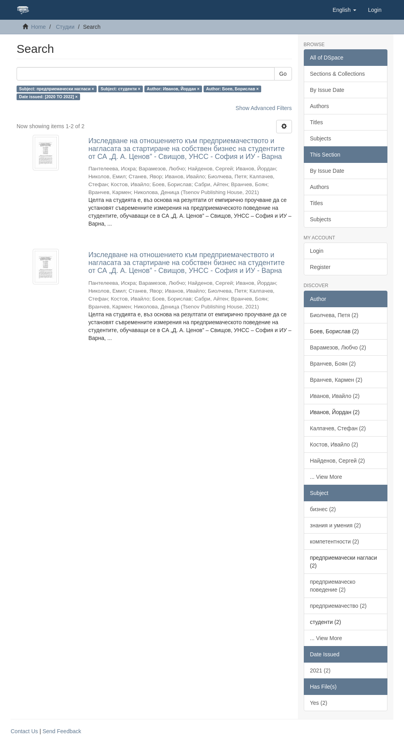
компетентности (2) (334, 541)
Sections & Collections (337, 74)
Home (38, 27)
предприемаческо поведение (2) (332, 586)
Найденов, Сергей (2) (337, 461)
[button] (344, 10)
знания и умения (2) (335, 525)
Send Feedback (62, 731)
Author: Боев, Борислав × (232, 88)
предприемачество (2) (338, 606)
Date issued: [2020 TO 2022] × (48, 96)
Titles (316, 122)
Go (283, 74)
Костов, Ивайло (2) (334, 444)
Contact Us (24, 731)
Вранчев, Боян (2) (333, 363)
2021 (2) (320, 670)
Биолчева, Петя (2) (334, 315)
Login (317, 251)
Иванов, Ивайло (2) (335, 396)
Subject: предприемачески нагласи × (56, 88)
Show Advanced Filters (264, 108)
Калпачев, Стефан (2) (338, 428)
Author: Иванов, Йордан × (173, 88)
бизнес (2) (323, 509)
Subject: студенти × (120, 88)
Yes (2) (318, 703)
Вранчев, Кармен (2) (336, 380)
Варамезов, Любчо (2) (338, 347)
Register (320, 267)
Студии (65, 27)
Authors (319, 106)
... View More (326, 477)
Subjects (320, 138)
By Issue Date (327, 90)
